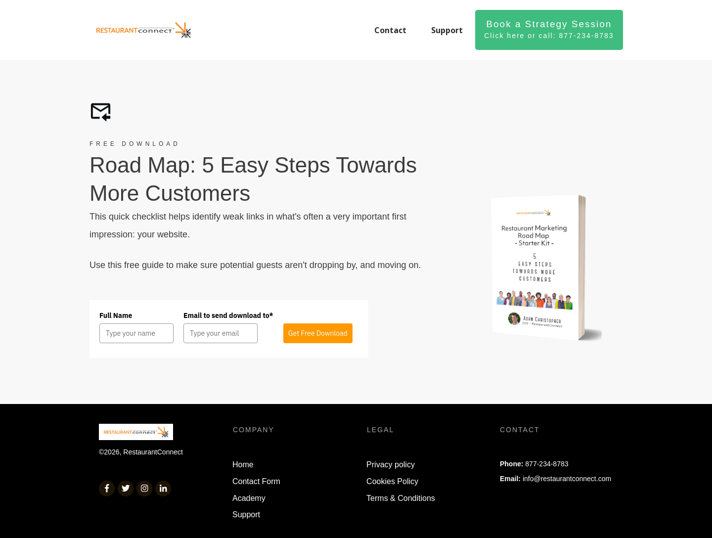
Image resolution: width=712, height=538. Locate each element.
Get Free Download (318, 333)
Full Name (115, 315)
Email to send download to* (228, 315)
